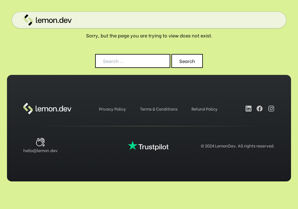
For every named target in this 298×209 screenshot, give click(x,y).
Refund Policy (204, 109)
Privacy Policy (112, 109)
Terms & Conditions (159, 109)
